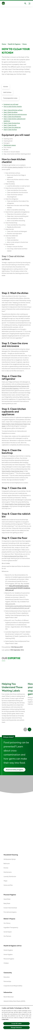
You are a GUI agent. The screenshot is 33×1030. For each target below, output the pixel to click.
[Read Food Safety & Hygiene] (14, 770)
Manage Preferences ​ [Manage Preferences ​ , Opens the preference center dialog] (16, 1027)
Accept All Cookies (16, 1023)
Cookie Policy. (5, 1019)
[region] (16, 1017)
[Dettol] (3, 3)
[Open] (25, 3)
